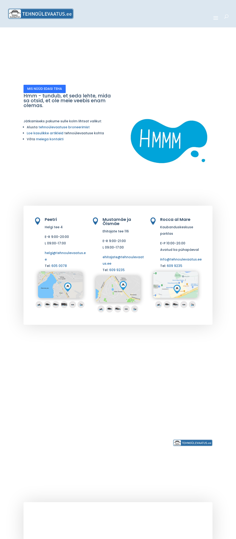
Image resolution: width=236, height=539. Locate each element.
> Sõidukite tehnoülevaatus (87, 381)
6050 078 (189, 408)
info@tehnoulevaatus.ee (181, 259)
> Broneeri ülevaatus (141, 444)
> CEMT (79, 444)
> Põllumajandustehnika (91, 422)
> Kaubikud (83, 406)
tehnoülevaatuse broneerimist (64, 127)
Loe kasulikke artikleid (45, 133)
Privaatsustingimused (192, 424)
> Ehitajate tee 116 (138, 424)
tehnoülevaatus (63, 522)
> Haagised (83, 433)
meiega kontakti (49, 139)
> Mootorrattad (87, 389)
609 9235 (117, 270)
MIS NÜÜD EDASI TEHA (44, 88)
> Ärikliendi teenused (91, 450)
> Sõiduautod (85, 395)
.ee (78, 522)
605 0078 (59, 266)
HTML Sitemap (178, 533)
